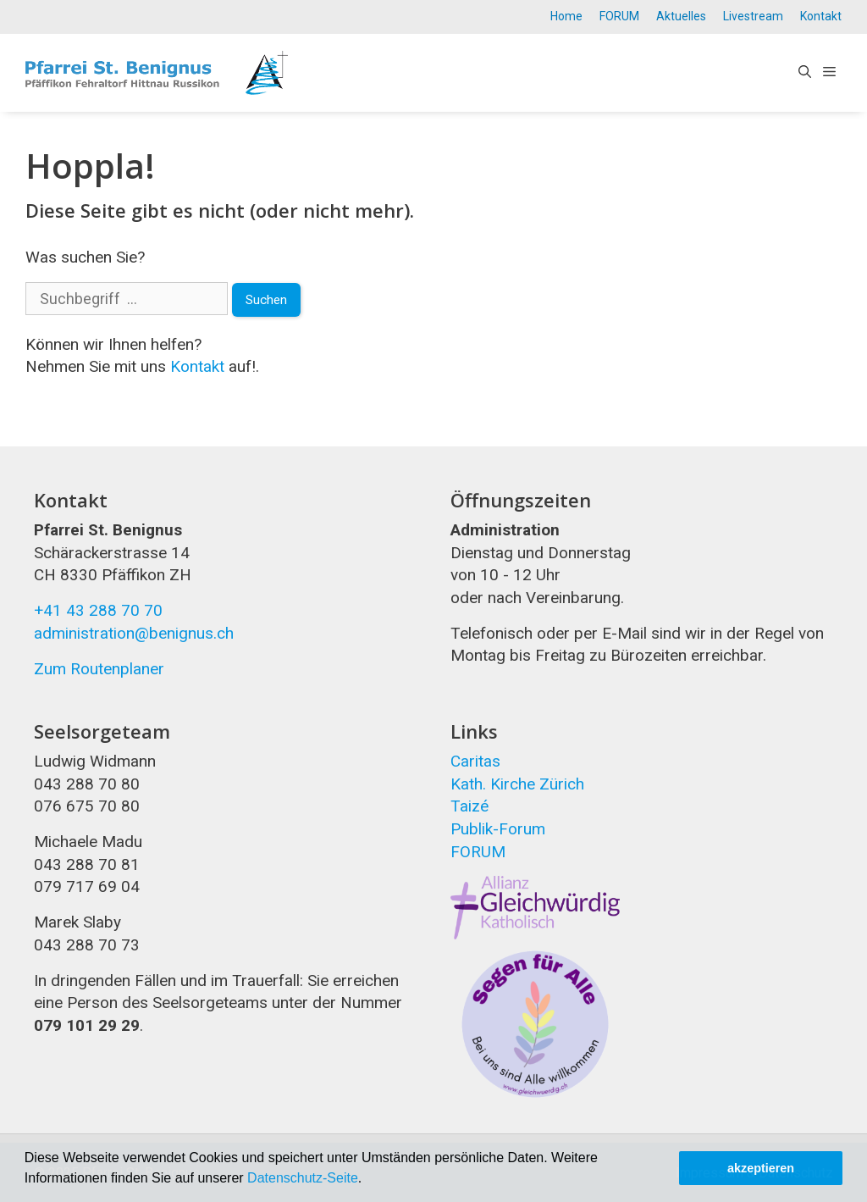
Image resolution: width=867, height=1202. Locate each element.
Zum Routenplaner (99, 669)
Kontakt (821, 16)
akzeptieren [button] (760, 1168)
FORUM (619, 16)
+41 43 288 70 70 (98, 610)
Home (566, 16)
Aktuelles (681, 16)
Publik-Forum (497, 829)
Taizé (469, 806)
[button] (368, 1180)
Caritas (475, 761)
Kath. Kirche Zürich (517, 784)
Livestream (753, 16)
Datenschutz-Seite (302, 1178)
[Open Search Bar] (804, 73)
